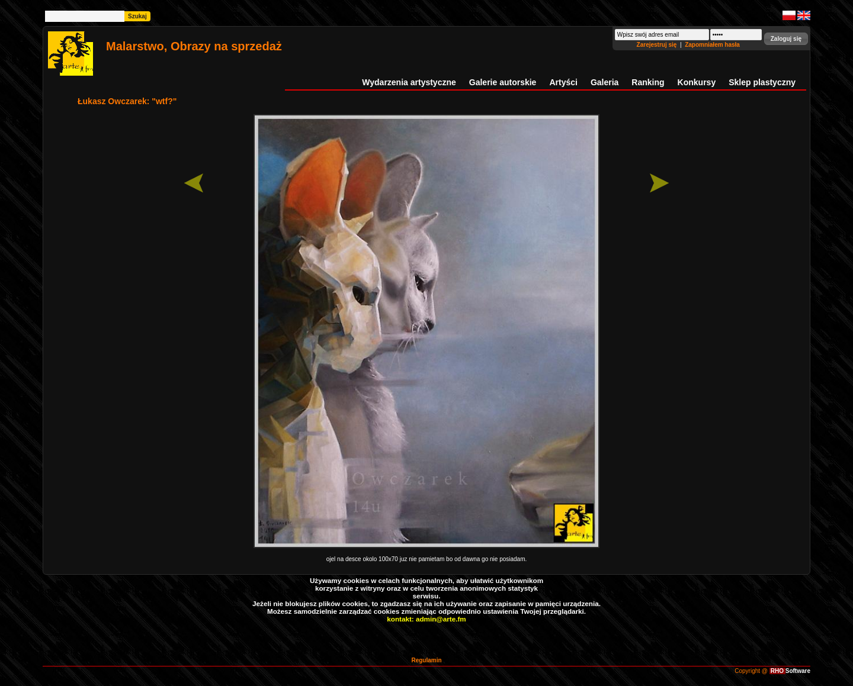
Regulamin (426, 660)
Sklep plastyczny (762, 82)
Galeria (604, 82)
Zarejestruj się (658, 44)
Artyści (563, 82)
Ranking (647, 82)
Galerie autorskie (503, 82)
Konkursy (697, 82)
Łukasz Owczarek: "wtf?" (127, 101)
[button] (786, 39)
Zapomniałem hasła (712, 44)
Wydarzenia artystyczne (409, 82)
